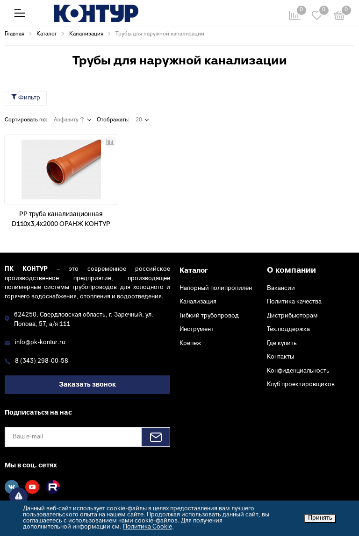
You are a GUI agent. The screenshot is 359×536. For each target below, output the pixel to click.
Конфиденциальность (298, 371)
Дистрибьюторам (292, 316)
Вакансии (281, 288)
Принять (320, 518)
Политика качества (294, 302)
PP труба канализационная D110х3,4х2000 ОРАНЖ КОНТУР (61, 219)
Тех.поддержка (288, 329)
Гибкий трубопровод (209, 316)
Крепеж (190, 343)
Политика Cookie (147, 527)
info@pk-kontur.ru (40, 343)
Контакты (280, 357)
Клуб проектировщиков (301, 385)
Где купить (282, 343)
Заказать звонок (87, 385)
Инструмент (197, 329)
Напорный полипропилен (216, 288)
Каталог (194, 271)
